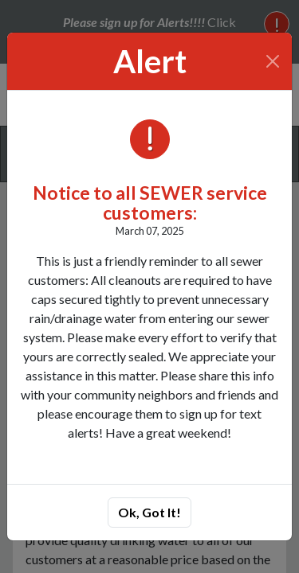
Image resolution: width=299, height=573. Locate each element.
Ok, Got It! (149, 512)
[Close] (273, 61)
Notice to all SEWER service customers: (150, 202)
